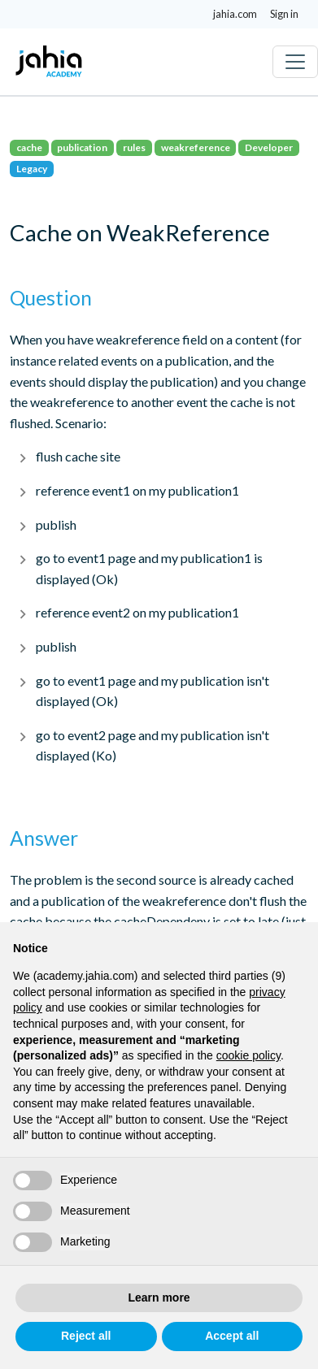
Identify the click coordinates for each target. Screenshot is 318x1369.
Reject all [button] (86, 1335)
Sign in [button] (284, 13)
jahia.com (235, 13)
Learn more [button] (158, 1297)
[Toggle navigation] (295, 61)
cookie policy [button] (248, 1055)
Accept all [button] (232, 1335)
